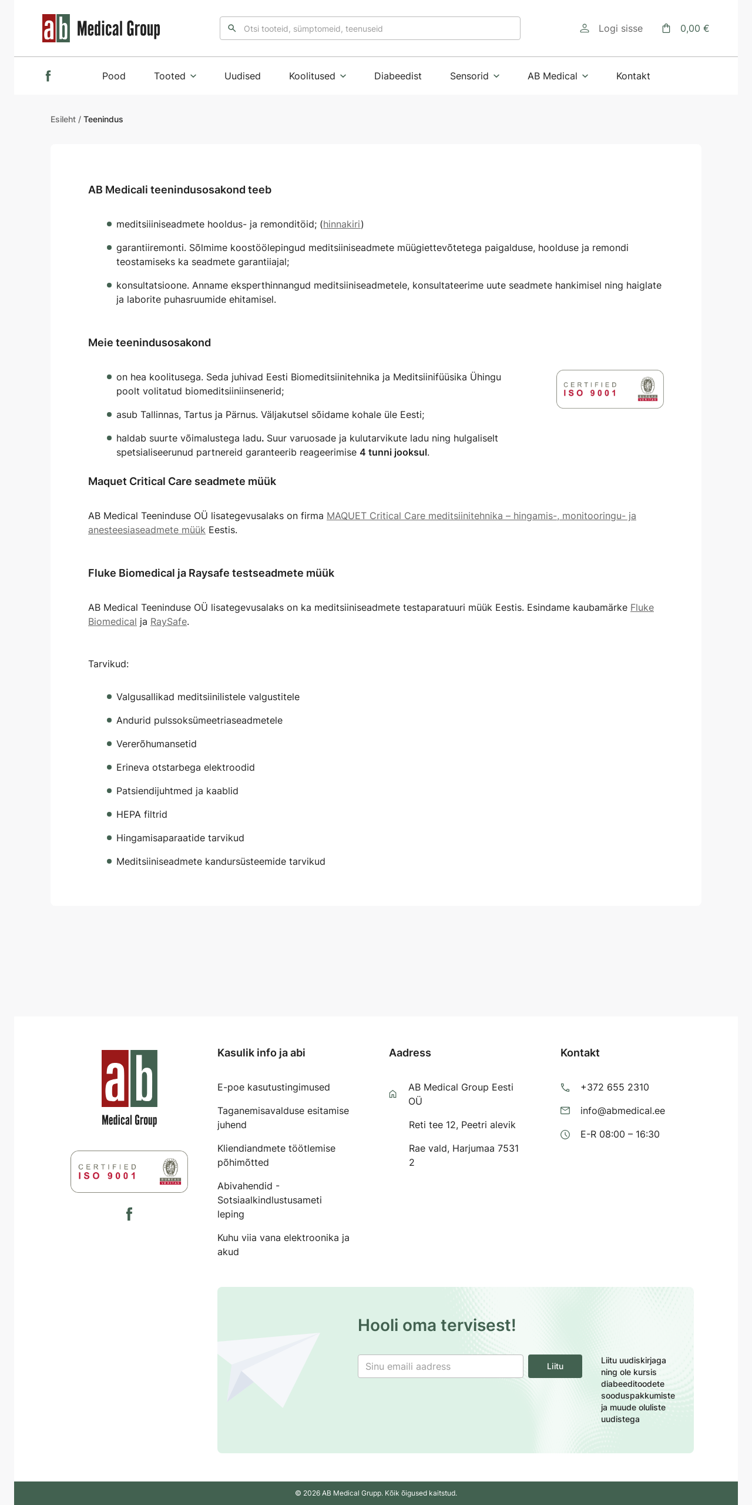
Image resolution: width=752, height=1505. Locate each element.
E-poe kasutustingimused (273, 1087)
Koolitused (317, 76)
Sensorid (474, 76)
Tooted (175, 76)
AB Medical (558, 76)
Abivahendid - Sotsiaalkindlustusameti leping (269, 1200)
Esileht (63, 119)
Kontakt (633, 76)
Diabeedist (398, 76)
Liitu (555, 1366)
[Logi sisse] (611, 28)
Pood (114, 76)
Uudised (242, 76)
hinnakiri (342, 224)
